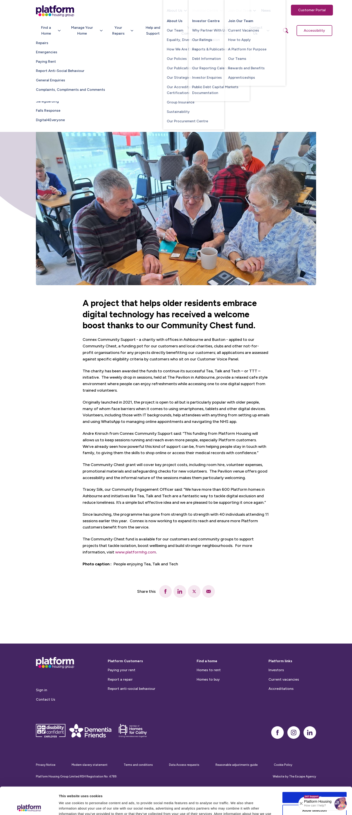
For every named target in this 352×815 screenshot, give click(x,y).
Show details (235, 806)
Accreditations (281, 711)
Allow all (314, 770)
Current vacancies (283, 701)
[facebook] (165, 591)
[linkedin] (180, 591)
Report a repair (120, 701)
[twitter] (194, 591)
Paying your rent (121, 692)
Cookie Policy (125, 791)
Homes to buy (208, 701)
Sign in (41, 712)
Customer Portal (312, 10)
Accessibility (314, 30)
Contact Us (45, 722)
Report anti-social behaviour (131, 711)
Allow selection (314, 783)
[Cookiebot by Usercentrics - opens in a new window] (29, 806)
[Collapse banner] (301, 803)
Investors (276, 692)
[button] (340, 803)
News (266, 10)
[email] (208, 591)
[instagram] (293, 754)
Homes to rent (209, 692)
